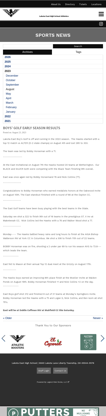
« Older (7, 318)
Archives (27, 51)
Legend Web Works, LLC (58, 382)
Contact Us (60, 370)
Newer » (98, 318)
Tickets (83, 4)
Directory (70, 4)
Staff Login (43, 370)
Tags (78, 51)
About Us (56, 4)
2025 (8, 61)
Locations (96, 4)
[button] (3, 338)
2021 (8, 121)
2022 (8, 116)
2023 (8, 71)
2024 (8, 66)
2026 (8, 57)
